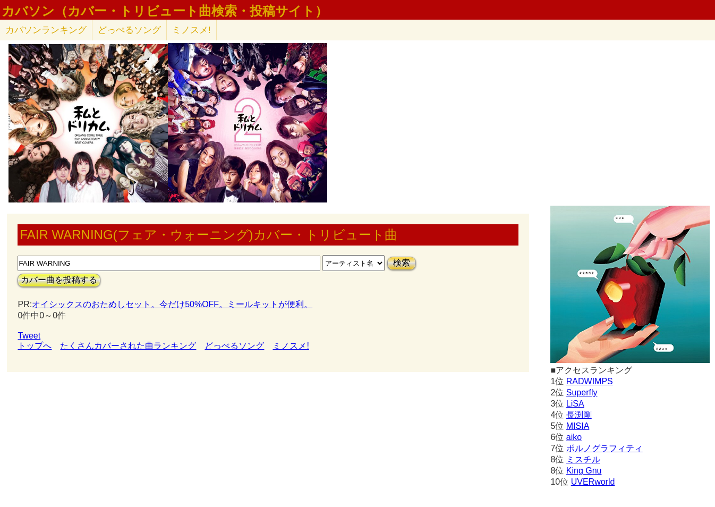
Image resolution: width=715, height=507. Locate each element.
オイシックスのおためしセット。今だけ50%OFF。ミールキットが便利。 (172, 304)
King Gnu (584, 470)
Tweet (29, 335)
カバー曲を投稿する (59, 279)
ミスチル (583, 459)
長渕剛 (579, 414)
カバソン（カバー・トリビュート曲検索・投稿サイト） (165, 11)
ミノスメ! (191, 30)
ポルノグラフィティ (604, 448)
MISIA (578, 425)
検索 (401, 262)
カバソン (46, 30)
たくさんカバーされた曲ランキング (128, 345)
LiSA (575, 403)
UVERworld (593, 481)
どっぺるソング (129, 30)
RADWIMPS (589, 381)
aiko (574, 437)
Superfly (582, 392)
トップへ (35, 345)
